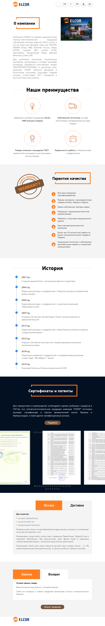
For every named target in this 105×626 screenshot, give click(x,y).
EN (77, 4)
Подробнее (52, 423)
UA (64, 4)
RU (71, 4)
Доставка (77, 505)
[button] (34, 486)
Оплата (49, 505)
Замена (26, 574)
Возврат (54, 574)
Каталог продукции (52, 607)
